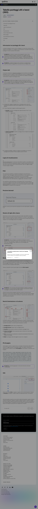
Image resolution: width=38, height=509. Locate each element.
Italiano (16, 257)
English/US (9, 257)
